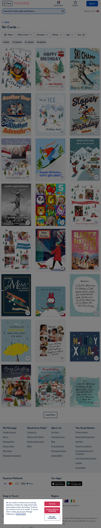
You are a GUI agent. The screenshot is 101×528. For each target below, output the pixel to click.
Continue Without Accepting (52, 510)
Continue (52, 504)
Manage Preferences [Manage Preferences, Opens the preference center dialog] (52, 517)
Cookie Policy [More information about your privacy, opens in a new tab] (21, 514)
